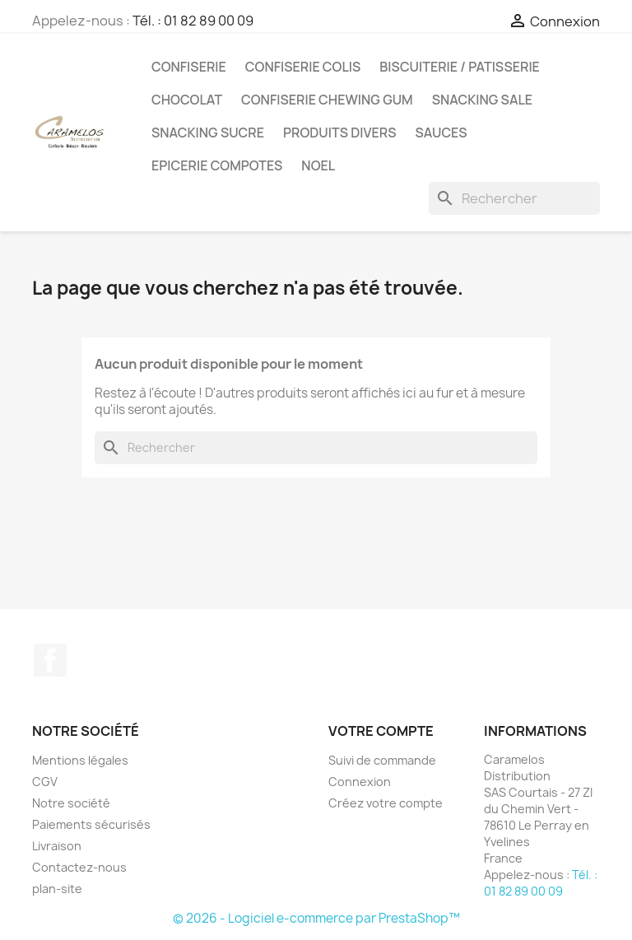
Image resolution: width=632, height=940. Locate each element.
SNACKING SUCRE (207, 132)
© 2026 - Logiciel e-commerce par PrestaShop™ (316, 918)
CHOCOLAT (186, 100)
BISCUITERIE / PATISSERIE (459, 67)
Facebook (50, 660)
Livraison (56, 846)
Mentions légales (80, 760)
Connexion (359, 781)
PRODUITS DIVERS (339, 132)
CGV (45, 781)
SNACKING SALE (482, 100)
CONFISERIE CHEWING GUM (327, 100)
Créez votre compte (385, 803)
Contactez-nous (79, 867)
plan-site (57, 888)
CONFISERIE (188, 67)
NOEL (318, 165)
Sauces (441, 132)
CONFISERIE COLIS (303, 67)
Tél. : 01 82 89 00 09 (192, 21)
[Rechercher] (514, 198)
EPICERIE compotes (216, 165)
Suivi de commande (382, 760)
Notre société (71, 803)
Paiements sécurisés (91, 824)
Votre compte (381, 731)
